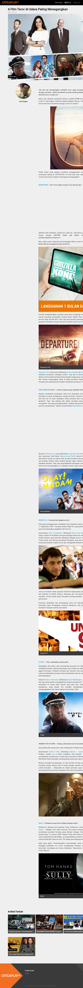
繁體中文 (67, 2)
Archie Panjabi (72, 372)
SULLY (41, 823)
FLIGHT (41, 662)
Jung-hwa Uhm (74, 454)
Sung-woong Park (67, 456)
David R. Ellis (54, 752)
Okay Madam (77, 406)
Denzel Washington (74, 680)
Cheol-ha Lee (50, 454)
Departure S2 (44, 372)
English (58, 2)
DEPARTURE (43, 185)
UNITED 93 (43, 520)
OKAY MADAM (44, 390)
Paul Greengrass (55, 533)
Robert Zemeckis (51, 680)
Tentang (27, 973)
